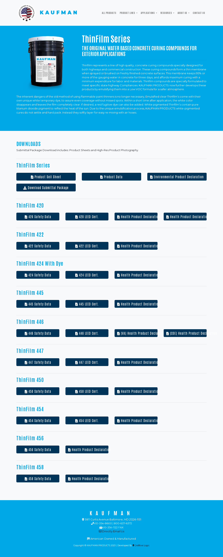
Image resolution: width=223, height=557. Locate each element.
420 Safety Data (38, 216)
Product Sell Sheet (46, 177)
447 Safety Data (38, 362)
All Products (109, 12)
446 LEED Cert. (87, 333)
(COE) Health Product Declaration (186, 333)
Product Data (111, 177)
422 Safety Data (38, 246)
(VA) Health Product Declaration (137, 333)
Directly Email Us (111, 531)
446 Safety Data (38, 333)
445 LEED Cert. (87, 304)
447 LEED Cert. (87, 362)
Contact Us (199, 12)
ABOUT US (183, 12)
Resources (166, 12)
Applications (148, 12)
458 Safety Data (38, 478)
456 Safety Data (38, 449)
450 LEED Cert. (87, 391)
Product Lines (128, 12)
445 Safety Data (38, 304)
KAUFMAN (47, 13)
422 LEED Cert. (87, 246)
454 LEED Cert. (87, 420)
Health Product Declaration (137, 216)
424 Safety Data (38, 275)
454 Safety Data (38, 420)
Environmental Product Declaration (177, 177)
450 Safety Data (38, 391)
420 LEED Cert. (87, 216)
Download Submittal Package (46, 187)
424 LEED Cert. (87, 275)
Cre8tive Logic (141, 545)
